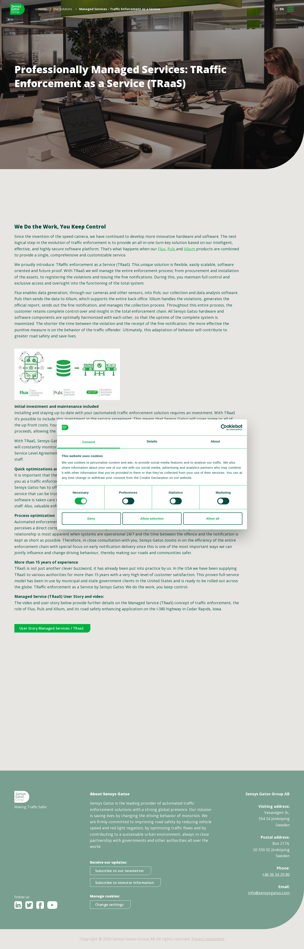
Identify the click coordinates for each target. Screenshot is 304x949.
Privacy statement (208, 938)
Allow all (212, 518)
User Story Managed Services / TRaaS (51, 628)
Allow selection (152, 518)
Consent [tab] (88, 442)
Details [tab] (152, 441)
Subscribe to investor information (124, 882)
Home (42, 9)
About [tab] (215, 441)
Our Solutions (63, 9)
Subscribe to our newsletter (119, 870)
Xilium (190, 248)
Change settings (109, 904)
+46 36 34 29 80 (276, 874)
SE (276, 9)
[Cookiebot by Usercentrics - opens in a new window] (223, 427)
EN (282, 9)
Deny (91, 518)
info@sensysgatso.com (269, 892)
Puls (171, 248)
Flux (161, 248)
